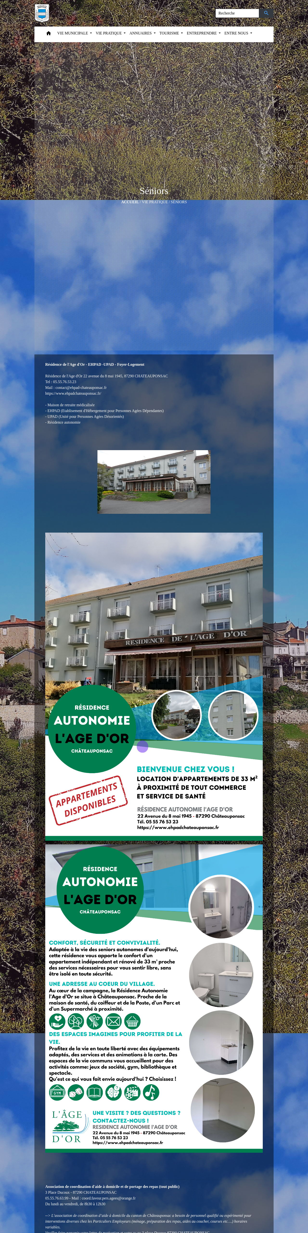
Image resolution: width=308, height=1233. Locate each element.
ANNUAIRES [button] (141, 33)
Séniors (179, 202)
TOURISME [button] (170, 33)
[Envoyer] (266, 13)
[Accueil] (41, 13)
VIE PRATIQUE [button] (109, 33)
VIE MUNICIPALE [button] (73, 33)
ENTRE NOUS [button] (237, 33)
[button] (48, 34)
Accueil (130, 202)
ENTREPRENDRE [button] (202, 33)
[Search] (237, 13)
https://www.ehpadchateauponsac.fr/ (73, 393)
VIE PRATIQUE (155, 202)
